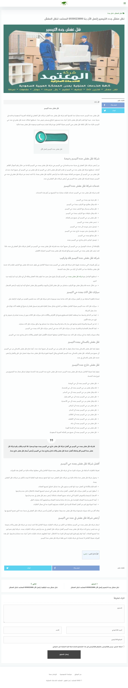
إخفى (85, 554)
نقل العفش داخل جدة (116, 13)
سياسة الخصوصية (66, 674)
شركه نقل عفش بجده (75, 276)
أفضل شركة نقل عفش (61, 446)
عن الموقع (78, 674)
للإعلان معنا (53, 674)
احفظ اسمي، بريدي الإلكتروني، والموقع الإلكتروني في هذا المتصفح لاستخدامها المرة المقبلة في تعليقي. (87, 647)
